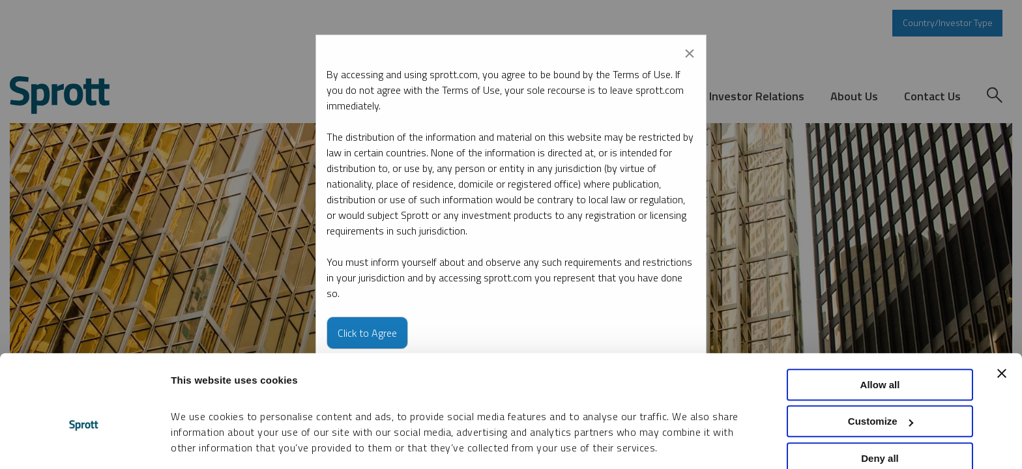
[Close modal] (689, 50)
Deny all (880, 386)
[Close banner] (1001, 301)
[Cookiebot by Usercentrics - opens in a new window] (84, 443)
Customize (880, 350)
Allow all (880, 313)
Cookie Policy (542, 407)
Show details (201, 443)
